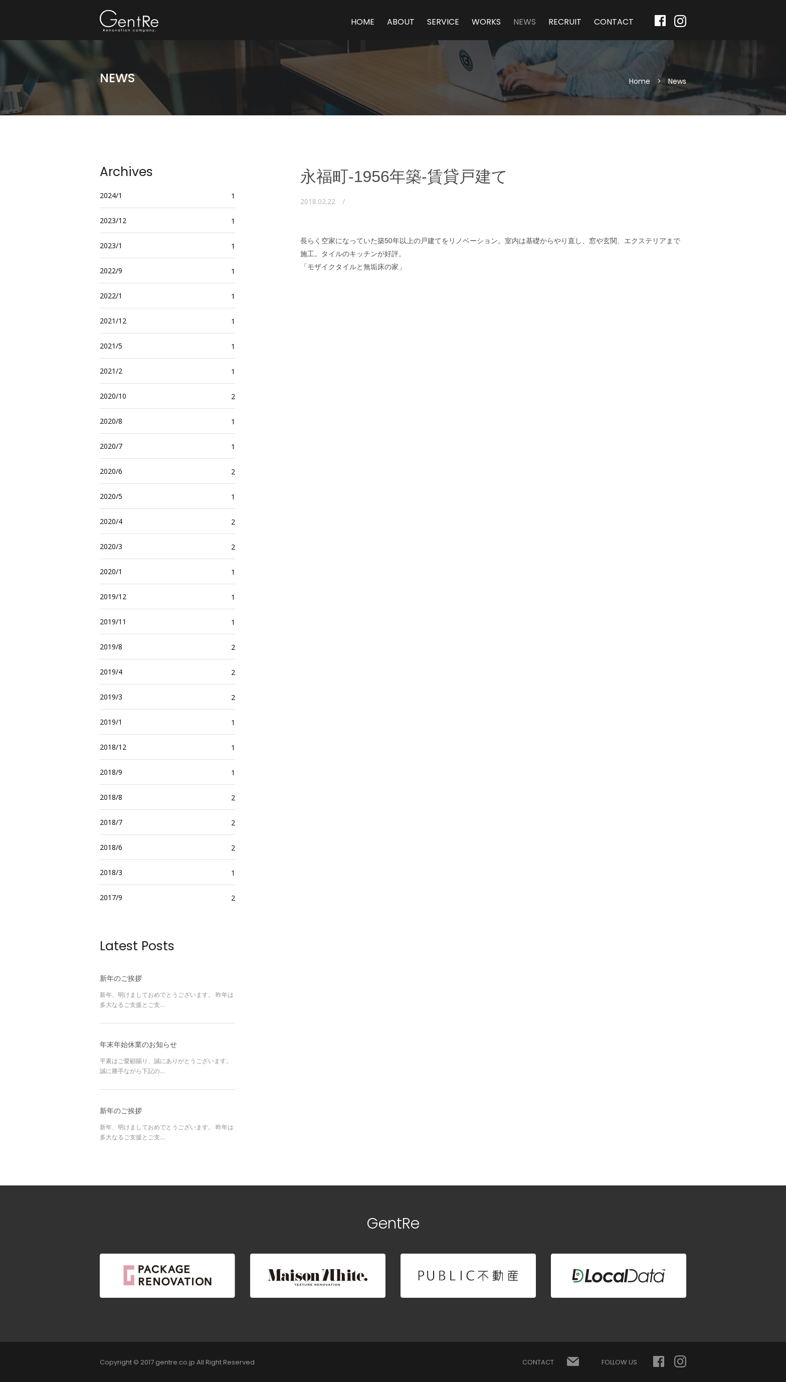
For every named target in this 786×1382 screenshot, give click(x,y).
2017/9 (111, 897)
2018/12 (113, 747)
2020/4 (111, 521)
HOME (362, 22)
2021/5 (111, 346)
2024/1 (111, 195)
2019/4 (111, 671)
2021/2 (111, 371)
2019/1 (111, 722)
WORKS (486, 22)
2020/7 (111, 446)
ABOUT (401, 22)
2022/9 (111, 270)
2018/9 (111, 772)
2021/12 (113, 320)
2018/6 (111, 847)
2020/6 (111, 471)
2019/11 (113, 621)
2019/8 (111, 646)
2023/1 (111, 245)
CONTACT (614, 22)
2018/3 (111, 872)
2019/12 (113, 596)
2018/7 (111, 822)
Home (639, 81)
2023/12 (113, 220)
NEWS (524, 22)
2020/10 (113, 396)
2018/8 (111, 797)
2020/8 (111, 421)
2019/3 (111, 697)
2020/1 (111, 571)
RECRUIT (564, 22)
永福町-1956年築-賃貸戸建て (404, 176)
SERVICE (443, 22)
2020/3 (111, 546)
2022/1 (111, 295)
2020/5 (111, 496)
